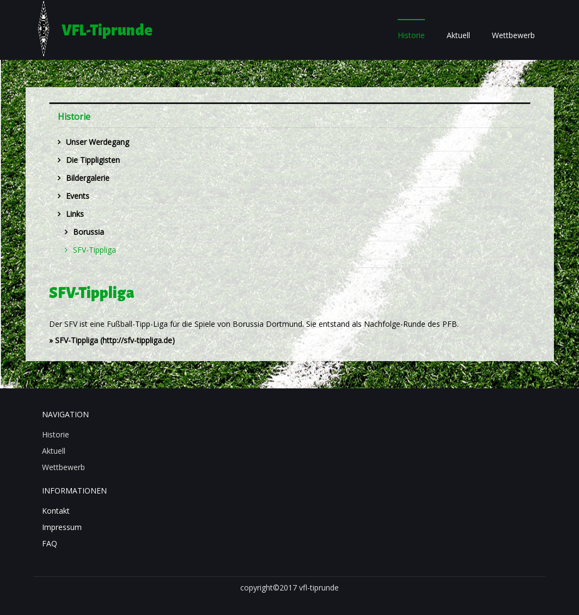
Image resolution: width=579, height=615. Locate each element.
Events (77, 196)
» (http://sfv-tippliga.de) (112, 340)
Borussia (88, 232)
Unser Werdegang (97, 142)
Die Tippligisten (93, 160)
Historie (411, 35)
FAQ (49, 543)
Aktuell (458, 35)
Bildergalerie (87, 178)
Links (75, 214)
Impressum (62, 527)
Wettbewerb (513, 35)
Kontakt (56, 511)
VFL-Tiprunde (107, 30)
